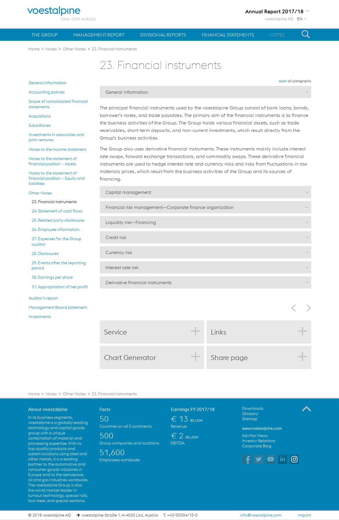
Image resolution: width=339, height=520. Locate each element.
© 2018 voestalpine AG (49, 515)
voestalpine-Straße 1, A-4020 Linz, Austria (119, 515)
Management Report (98, 34)
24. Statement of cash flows (57, 211)
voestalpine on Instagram (294, 459)
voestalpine (61, 13)
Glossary (250, 413)
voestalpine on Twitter (258, 459)
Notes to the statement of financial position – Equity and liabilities (57, 178)
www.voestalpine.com (262, 428)
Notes (277, 34)
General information (47, 82)
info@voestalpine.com (260, 515)
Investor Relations (258, 440)
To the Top (306, 409)
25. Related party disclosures (58, 220)
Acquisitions (40, 116)
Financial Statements (228, 34)
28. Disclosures (45, 253)
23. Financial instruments (54, 201)
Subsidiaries (40, 125)
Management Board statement (58, 307)
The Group (44, 34)
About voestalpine (48, 409)
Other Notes (40, 193)
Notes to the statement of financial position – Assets (53, 161)
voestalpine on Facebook (246, 459)
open (283, 81)
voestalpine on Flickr (282, 459)
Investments (40, 316)
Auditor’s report (43, 298)
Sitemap (250, 418)
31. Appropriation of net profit (60, 286)
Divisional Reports (163, 34)
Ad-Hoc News (255, 435)
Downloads (252, 408)
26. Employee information (55, 229)
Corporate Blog (256, 446)
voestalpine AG (279, 18)
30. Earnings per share (52, 277)
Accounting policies (47, 92)
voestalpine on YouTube (270, 459)
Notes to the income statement (57, 149)
